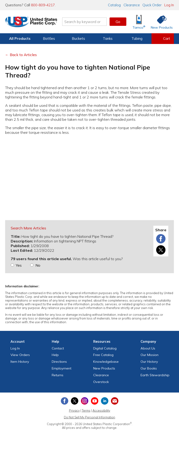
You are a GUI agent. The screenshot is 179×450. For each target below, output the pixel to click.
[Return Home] (32, 22)
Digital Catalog (105, 348)
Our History (149, 361)
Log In (169, 5)
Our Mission (149, 355)
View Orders (20, 355)
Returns (57, 375)
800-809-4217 (43, 5)
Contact (58, 348)
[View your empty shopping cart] (162, 38)
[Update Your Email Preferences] (114, 401)
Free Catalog (103, 355)
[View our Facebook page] (64, 401)
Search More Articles (28, 228)
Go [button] (118, 21)
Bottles (49, 38)
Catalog (114, 5)
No (37, 265)
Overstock (101, 382)
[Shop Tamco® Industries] (138, 22)
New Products (104, 368)
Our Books (149, 368)
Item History (19, 361)
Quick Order (152, 5)
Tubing (136, 38)
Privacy (74, 410)
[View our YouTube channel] (94, 401)
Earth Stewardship (155, 375)
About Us (148, 348)
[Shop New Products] (160, 22)
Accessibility (101, 410)
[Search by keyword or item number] (86, 21)
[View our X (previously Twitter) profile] (74, 401)
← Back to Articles (21, 54)
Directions (59, 361)
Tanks (108, 38)
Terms (86, 410)
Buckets (78, 38)
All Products (20, 38)
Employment (61, 368)
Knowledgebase (106, 361)
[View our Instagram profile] (84, 401)
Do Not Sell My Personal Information (89, 417)
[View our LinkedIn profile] (104, 401)
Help (55, 355)
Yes (19, 265)
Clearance (132, 5)
